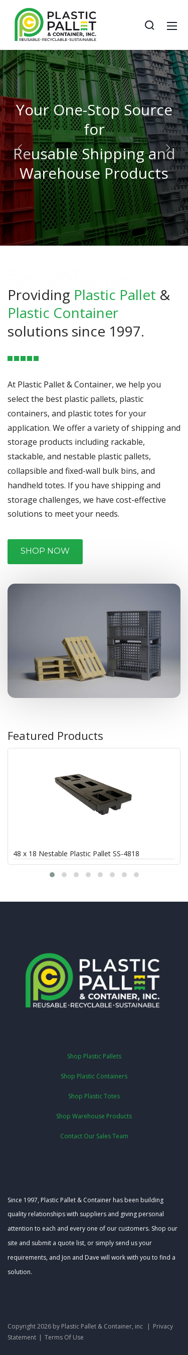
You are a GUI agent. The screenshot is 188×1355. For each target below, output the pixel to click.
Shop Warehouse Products (94, 1116)
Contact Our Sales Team (94, 1136)
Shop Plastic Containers (94, 1076)
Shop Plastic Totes (94, 1096)
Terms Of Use (64, 1337)
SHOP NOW (45, 551)
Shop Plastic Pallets (94, 1056)
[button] (20, 147)
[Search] (149, 24)
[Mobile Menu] (171, 24)
